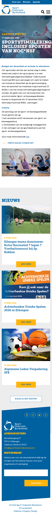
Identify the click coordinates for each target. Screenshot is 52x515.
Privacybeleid (25, 508)
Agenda (36, 2)
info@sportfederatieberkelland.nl (19, 448)
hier (27, 137)
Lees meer (26, 264)
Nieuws (26, 2)
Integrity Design (29, 511)
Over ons (16, 2)
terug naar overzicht (21, 143)
